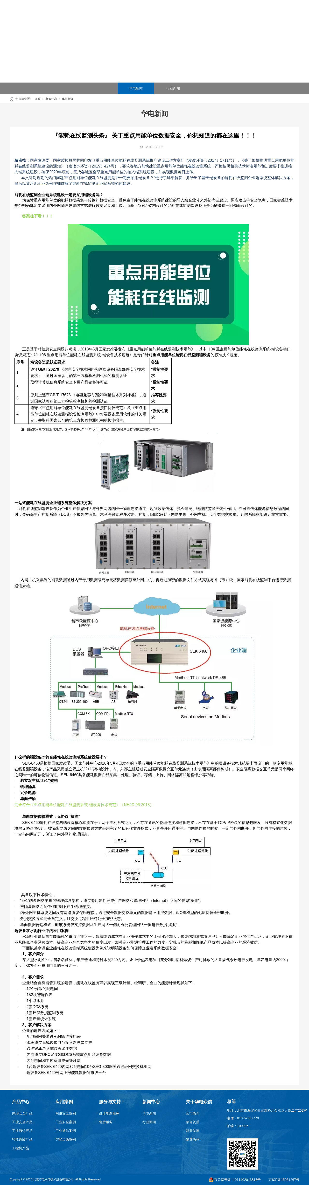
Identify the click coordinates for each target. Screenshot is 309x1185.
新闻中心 (215, 12)
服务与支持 (189, 12)
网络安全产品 (22, 1113)
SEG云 (164, 12)
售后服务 (105, 1122)
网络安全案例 (66, 1113)
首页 (87, 12)
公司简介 (192, 1113)
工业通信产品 (22, 1131)
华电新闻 (136, 88)
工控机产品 (20, 1148)
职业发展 (192, 1131)
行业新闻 (173, 88)
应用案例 (138, 12)
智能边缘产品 (22, 1139)
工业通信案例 (66, 1131)
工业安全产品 (22, 1122)
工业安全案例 (66, 1122)
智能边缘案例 (66, 1139)
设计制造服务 (109, 1113)
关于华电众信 (240, 12)
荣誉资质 (192, 1122)
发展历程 (192, 1139)
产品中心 (113, 12)
